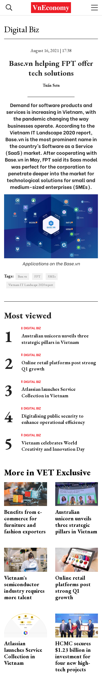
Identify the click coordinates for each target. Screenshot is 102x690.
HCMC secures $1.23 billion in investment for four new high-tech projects (73, 656)
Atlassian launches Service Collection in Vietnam (48, 392)
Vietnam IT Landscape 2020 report (30, 285)
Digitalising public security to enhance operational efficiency (53, 419)
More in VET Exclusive (47, 472)
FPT (37, 276)
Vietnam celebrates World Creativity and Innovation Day (53, 446)
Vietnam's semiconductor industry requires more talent (24, 587)
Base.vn (22, 276)
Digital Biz (21, 29)
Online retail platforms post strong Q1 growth (73, 587)
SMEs (51, 276)
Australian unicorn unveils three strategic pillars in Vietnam (55, 339)
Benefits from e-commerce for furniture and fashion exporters (25, 521)
